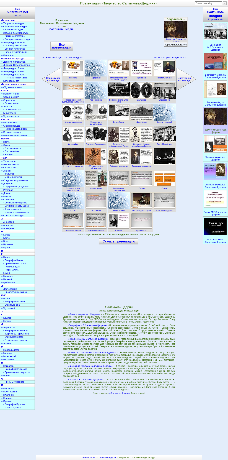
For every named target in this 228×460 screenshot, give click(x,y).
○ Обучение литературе (14, 26)
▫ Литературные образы (15, 45)
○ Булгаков (7, 244)
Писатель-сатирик (164, 77)
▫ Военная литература (14, 49)
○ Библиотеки (8, 113)
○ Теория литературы (12, 23)
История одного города (141, 209)
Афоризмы (96, 77)
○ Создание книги (10, 97)
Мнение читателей (73, 230)
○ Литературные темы (13, 42)
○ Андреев (7, 225)
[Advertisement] (119, 34)
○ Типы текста (8, 161)
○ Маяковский (8, 356)
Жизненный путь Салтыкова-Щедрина (63, 57)
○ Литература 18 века (12, 68)
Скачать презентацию (119, 241)
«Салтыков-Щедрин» (120, 393)
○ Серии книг (8, 100)
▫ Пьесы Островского (13, 382)
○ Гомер (5, 273)
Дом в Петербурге (164, 143)
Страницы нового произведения (73, 188)
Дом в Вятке (141, 121)
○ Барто (5, 238)
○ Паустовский (9, 391)
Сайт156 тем (17, 12)
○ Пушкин (6, 401)
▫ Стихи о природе (12, 148)
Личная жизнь (96, 187)
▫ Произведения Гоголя (14, 263)
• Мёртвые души (12, 267)
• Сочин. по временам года (17, 212)
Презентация (141, 230)
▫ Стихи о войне (11, 151)
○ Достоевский (9, 289)
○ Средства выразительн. (15, 180)
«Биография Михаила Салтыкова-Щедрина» (90, 366)
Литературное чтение (13, 84)
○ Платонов (7, 394)
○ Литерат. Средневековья (15, 65)
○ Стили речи (8, 167)
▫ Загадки (7, 154)
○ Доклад (6, 193)
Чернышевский (119, 209)
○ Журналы (7, 106)
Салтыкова (141, 99)
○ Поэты (5, 141)
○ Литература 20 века (12, 74)
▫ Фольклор (8, 174)
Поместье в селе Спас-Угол (119, 100)
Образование (164, 99)
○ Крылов (6, 317)
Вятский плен (119, 121)
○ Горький (6, 279)
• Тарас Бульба (12, 270)
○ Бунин (5, 247)
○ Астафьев (7, 228)
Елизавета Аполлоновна (96, 143)
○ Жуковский (8, 308)
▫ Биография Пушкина (14, 404)
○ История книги (10, 93)
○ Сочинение (8, 199)
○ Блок (5, 241)
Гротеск (73, 209)
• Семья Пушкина (13, 408)
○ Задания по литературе (14, 33)
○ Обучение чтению (11, 87)
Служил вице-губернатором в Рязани (119, 144)
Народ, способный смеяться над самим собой (73, 100)
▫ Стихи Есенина (11, 305)
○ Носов (5, 375)
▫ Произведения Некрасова (16, 372)
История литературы (13, 58)
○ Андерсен (7, 222)
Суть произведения (164, 209)
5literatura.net (88, 457)
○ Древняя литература (13, 61)
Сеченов (119, 230)
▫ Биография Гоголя (13, 260)
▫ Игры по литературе (14, 36)
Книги (4, 90)
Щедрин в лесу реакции (73, 165)
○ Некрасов (7, 366)
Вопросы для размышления (119, 188)
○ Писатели (7, 55)
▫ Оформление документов (16, 186)
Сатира (141, 187)
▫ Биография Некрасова (15, 369)
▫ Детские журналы (12, 109)
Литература (8, 20)
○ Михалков (7, 359)
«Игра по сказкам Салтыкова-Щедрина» (88, 339)
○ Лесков (6, 343)
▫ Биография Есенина (14, 301)
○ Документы (8, 183)
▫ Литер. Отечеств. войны (15, 52)
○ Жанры (6, 170)
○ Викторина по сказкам (14, 135)
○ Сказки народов (10, 125)
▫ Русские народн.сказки (15, 129)
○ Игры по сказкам (11, 132)
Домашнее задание (96, 230)
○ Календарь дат (10, 81)
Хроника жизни (96, 99)
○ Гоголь (5, 257)
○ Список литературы (12, 215)
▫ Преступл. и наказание (15, 292)
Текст (4, 158)
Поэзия (5, 138)
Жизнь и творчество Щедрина (170, 57)
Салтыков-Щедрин (61, 28)
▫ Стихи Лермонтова (13, 337)
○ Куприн (6, 321)
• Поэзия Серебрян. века (16, 78)
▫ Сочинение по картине (15, 202)
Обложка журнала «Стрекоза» (96, 166)
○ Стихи (5, 145)
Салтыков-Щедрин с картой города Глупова (141, 144)
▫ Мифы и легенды (12, 177)
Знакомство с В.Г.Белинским (96, 122)
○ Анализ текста (10, 164)
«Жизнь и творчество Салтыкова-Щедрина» (92, 352)
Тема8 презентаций (215, 14)
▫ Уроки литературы (13, 29)
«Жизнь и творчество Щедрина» (84, 314)
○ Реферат (7, 190)
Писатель (73, 77)
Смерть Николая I (164, 121)
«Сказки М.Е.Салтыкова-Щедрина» (85, 379)
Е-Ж (3, 295)
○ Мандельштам (10, 350)
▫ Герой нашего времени (15, 340)
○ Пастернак (8, 388)
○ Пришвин (7, 398)
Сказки (164, 187)
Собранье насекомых (119, 165)
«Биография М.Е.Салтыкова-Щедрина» (87, 325)
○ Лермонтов (8, 327)
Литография (73, 143)
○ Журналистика (10, 116)
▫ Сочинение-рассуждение (16, 206)
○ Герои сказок (9, 122)
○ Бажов (5, 234)
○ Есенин (6, 298)
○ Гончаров (7, 276)
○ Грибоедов (8, 282)
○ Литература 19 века (12, 71)
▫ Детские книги (11, 103)
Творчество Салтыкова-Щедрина (175, 39)
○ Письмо (6, 196)
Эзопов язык (96, 209)
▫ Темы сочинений (12, 209)
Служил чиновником (73, 121)
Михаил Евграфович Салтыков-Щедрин (119, 78)
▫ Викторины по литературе (16, 39)
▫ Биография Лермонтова (15, 330)
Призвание (141, 77)
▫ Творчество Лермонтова (16, 334)
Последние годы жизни (141, 165)
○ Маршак (6, 353)
